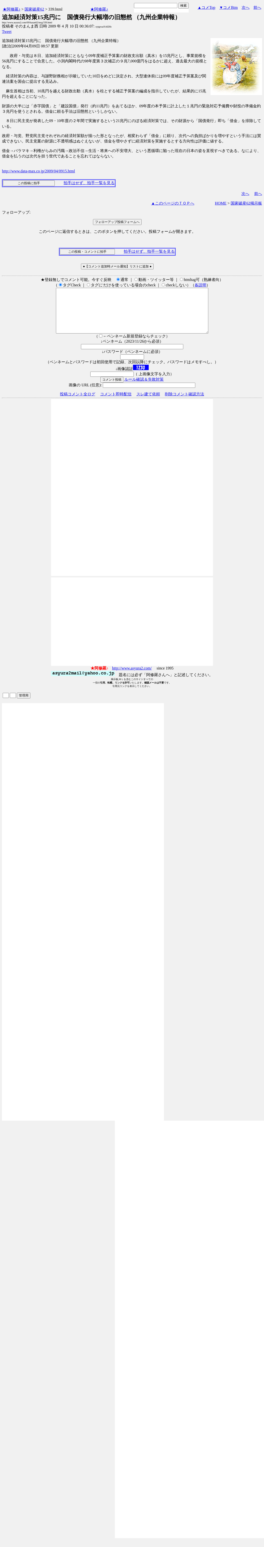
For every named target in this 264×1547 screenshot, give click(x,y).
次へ (246, 7)
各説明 (200, 285)
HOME (220, 203)
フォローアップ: (16, 212)
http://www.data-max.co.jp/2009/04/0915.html (38, 171)
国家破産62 (34, 9)
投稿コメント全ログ (77, 403)
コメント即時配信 (116, 403)
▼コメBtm (228, 7)
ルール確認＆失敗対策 (144, 388)
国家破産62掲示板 (246, 203)
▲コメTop (206, 7)
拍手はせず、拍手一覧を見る (89, 183)
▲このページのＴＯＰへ (172, 203)
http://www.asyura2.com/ (132, 677)
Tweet (7, 31)
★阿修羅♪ (11, 9)
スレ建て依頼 (148, 403)
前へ (257, 7)
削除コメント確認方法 (184, 403)
